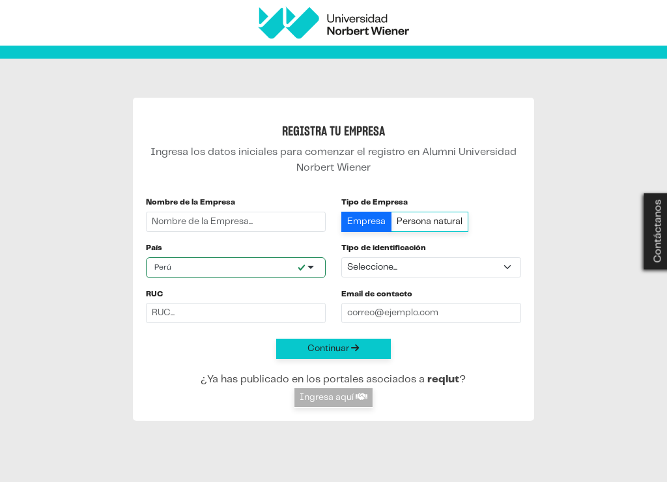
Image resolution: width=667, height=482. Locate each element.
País (154, 247)
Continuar (333, 348)
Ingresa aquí (333, 397)
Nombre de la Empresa (190, 202)
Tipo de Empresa (374, 202)
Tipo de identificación (383, 247)
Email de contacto (376, 294)
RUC (154, 294)
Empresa (366, 221)
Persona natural (429, 221)
